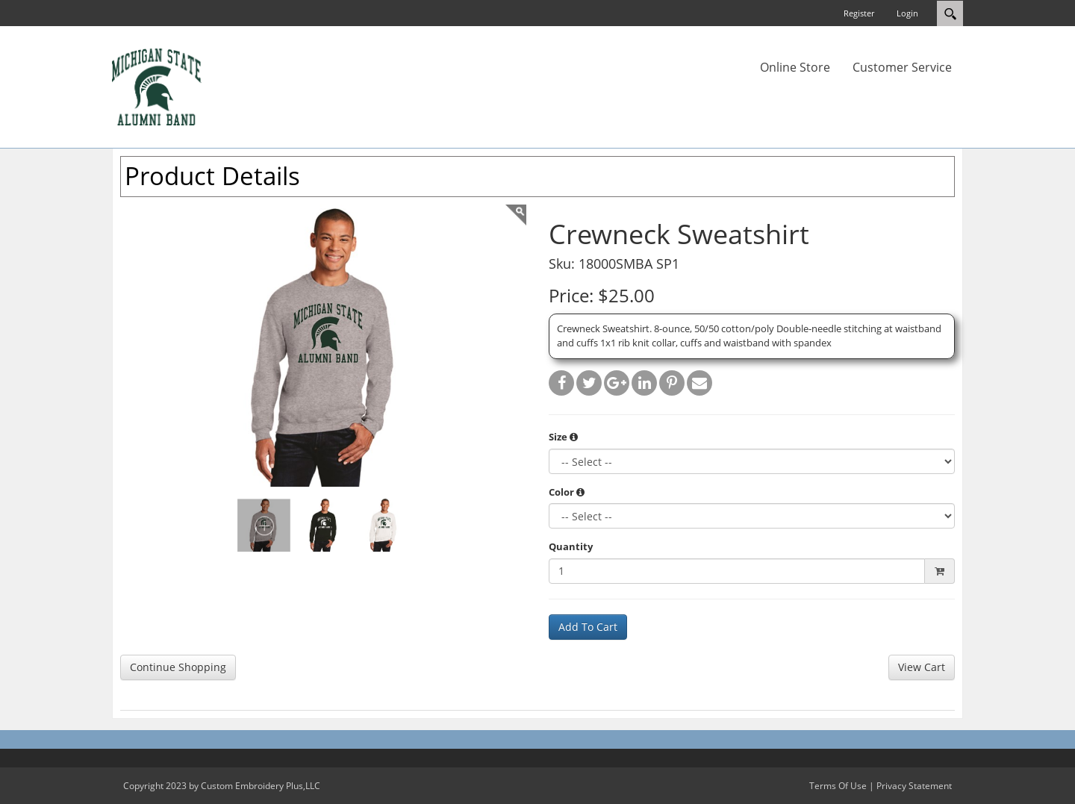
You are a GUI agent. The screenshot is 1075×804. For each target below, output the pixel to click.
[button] (574, 437)
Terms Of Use (838, 785)
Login (907, 13)
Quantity (571, 546)
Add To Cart (587, 627)
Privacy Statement (914, 785)
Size (563, 436)
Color (567, 492)
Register (859, 13)
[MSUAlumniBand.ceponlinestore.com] (157, 86)
